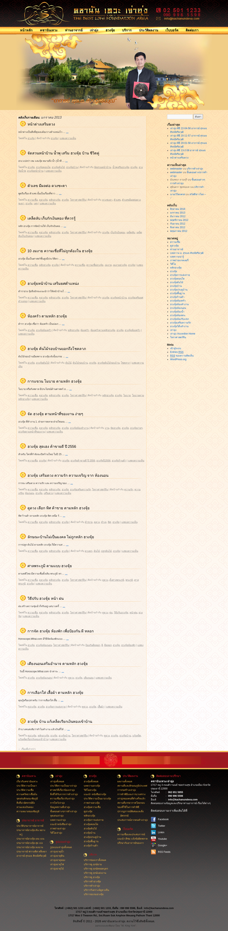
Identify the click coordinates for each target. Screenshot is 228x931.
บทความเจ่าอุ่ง (58, 820)
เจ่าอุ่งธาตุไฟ (57, 864)
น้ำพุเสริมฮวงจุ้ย (120, 167)
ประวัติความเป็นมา (27, 785)
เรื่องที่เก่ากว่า (27, 749)
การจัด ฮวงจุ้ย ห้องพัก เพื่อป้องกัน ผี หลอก (61, 631)
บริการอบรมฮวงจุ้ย (94, 894)
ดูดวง (97, 522)
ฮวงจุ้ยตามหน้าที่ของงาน (31, 431)
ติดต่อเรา (192, 30)
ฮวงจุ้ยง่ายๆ (136, 428)
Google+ (162, 845)
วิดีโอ (173, 264)
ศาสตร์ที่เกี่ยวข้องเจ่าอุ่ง (62, 790)
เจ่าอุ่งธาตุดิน (57, 855)
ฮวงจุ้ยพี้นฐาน (177, 293)
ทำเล (103, 522)
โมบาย (127, 395)
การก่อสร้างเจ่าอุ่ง (126, 790)
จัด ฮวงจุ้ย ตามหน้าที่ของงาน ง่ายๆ (55, 414)
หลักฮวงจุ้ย (54, 199)
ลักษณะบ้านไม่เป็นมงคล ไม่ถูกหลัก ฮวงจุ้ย (61, 537)
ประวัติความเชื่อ (25, 790)
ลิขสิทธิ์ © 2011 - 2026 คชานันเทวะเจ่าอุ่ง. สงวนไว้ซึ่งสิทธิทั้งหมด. (114, 921)
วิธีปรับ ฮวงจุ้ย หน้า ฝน (46, 598)
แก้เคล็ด (136, 735)
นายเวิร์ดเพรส (177, 194)
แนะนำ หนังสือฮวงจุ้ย (95, 794)
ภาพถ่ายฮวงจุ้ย (92, 802)
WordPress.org (178, 359)
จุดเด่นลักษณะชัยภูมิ (27, 798)
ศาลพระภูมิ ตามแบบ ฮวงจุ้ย (50, 566)
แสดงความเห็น (68, 138)
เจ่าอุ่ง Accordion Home (182, 333)
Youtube (162, 838)
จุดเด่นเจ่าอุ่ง (57, 815)
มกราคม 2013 (177, 212)
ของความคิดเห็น (182, 355)
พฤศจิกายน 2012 (179, 220)
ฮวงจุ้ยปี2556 (103, 460)
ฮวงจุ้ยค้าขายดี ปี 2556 (82, 460)
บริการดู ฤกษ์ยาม (93, 864)
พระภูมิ (129, 580)
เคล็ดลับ (131, 232)
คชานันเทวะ (49, 30)
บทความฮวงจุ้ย (92, 785)
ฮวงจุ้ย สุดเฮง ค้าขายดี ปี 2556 (52, 447)
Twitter (161, 825)
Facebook (163, 819)
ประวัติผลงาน (148, 30)
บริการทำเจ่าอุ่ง (195, 168)
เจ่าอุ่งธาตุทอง (57, 860)
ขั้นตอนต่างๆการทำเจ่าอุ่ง (63, 811)
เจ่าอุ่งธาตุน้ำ (57, 851)
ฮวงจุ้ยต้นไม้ (58, 167)
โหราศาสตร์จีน (78, 199)
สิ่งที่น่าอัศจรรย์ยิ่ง (26, 802)
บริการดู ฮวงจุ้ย (92, 877)
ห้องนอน (29, 493)
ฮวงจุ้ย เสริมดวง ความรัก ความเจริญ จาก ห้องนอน (68, 475)
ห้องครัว (84, 330)
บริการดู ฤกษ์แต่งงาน (95, 873)
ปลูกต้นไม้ (106, 551)
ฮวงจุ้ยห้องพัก (128, 645)
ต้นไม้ (68, 362)
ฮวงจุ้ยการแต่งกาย (56, 706)
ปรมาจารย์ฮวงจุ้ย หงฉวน (30, 847)
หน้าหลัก (26, 30)
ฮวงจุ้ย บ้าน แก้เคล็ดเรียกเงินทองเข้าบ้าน (60, 722)
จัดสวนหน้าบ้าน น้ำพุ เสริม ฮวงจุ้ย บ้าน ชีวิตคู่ (63, 153)
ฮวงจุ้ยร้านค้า (119, 460)
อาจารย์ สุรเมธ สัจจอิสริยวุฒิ (31, 855)
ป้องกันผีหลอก (92, 645)
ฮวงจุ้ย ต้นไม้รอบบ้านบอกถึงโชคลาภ (57, 349)
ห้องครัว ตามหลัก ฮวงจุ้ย (47, 316)
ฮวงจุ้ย (110, 30)
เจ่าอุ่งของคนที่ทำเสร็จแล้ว (131, 798)
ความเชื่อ (33, 199)
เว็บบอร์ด (171, 30)
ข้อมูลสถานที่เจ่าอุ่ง (60, 807)
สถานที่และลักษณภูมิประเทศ (132, 785)
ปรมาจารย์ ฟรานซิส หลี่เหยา (32, 851)
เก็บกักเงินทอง (117, 232)
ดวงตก (88, 551)
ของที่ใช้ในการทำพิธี (128, 807)
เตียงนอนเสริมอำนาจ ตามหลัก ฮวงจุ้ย (58, 664)
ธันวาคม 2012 (177, 216)
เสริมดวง (48, 493)
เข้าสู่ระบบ (175, 348)
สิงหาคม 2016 (177, 209)
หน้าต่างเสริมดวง (41, 124)
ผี (102, 645)
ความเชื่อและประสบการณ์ (131, 834)
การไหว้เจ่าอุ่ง (57, 802)
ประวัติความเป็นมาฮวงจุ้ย (97, 798)
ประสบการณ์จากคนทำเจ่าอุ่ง (132, 820)
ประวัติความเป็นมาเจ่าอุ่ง (63, 785)
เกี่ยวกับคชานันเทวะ (27, 781)
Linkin (161, 832)
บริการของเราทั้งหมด (95, 860)
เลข (36, 203)
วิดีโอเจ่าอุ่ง (56, 832)
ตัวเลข (117, 199)
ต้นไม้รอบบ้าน (80, 362)
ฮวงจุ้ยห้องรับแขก (179, 319)
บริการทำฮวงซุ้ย (92, 881)
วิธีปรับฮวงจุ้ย (121, 612)
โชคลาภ (125, 362)
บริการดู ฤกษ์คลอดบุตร (96, 868)
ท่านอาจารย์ (74, 30)
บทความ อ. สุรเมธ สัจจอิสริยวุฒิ (187, 253)
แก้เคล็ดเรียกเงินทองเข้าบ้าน (33, 739)
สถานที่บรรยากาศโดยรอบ (131, 802)
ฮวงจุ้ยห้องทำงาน (79, 428)
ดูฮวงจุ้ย (43, 199)
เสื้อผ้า (101, 706)
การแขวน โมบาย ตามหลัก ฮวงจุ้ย (55, 381)
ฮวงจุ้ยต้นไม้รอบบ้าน (109, 362)
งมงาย (108, 265)
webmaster (176, 168)
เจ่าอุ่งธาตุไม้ (57, 868)
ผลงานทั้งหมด (124, 781)
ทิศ (109, 522)
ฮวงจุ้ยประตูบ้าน (178, 289)
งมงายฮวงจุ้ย (120, 265)
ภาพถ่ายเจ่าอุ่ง (57, 828)
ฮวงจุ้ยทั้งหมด (91, 781)
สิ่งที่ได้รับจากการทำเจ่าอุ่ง (64, 794)
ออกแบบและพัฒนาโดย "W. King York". (116, 925)
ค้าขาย (89, 522)
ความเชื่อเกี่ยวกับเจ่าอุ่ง (62, 798)
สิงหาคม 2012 (177, 227)
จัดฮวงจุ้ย (115, 428)
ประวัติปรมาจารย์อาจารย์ (30, 825)
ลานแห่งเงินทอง (25, 807)
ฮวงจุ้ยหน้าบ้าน (35, 170)
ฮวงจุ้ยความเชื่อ (92, 807)
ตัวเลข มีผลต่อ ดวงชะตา (47, 186)
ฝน (110, 612)
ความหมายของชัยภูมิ (28, 811)
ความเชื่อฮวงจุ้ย (94, 265)
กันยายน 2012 (177, 223)
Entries (176, 352)
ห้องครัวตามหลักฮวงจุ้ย (102, 330)
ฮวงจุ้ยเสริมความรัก (80, 489)
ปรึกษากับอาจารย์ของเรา (130, 843)
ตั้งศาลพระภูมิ (116, 580)
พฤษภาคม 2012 (178, 231)
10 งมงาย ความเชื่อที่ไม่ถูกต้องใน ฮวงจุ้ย (60, 251)
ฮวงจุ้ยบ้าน (72, 167)
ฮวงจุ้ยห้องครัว (44, 330)
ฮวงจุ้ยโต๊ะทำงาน (179, 326)
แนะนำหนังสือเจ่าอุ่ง (60, 824)
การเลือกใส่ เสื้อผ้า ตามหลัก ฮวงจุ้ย (55, 693)
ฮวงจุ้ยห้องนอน (44, 645)
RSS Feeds (164, 852)
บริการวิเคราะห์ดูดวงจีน (96, 890)
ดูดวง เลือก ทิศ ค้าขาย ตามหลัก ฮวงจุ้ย (59, 508)
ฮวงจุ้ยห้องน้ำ (177, 311)
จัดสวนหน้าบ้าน (102, 167)
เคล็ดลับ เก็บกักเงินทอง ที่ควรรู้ (52, 218)
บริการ (127, 30)
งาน (107, 428)
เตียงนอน (89, 677)
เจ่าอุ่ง (94, 30)
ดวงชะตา (107, 199)
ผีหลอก (108, 645)
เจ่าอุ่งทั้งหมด (57, 781)
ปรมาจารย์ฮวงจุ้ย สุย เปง (30, 843)
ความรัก (128, 489)
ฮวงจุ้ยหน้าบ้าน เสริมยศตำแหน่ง (53, 284)
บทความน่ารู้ (177, 256)
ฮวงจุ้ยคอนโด (43, 167)
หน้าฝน (133, 612)
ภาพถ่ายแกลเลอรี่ (179, 260)
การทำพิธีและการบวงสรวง (131, 794)
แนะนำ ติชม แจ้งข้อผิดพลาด (132, 838)
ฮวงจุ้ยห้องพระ (177, 315)
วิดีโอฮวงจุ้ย (90, 790)
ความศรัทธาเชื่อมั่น (27, 794)
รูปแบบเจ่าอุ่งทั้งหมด (61, 847)
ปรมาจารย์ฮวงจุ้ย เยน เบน (30, 838)
